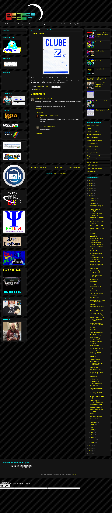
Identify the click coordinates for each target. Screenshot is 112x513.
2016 (90, 453)
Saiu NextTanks (94, 251)
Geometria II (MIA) (95, 261)
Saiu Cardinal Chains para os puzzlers (96, 349)
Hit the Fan (98, 60)
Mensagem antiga (75, 167)
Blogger (75, 474)
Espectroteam (33, 24)
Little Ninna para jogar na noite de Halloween (97, 206)
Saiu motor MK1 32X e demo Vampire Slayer (97, 314)
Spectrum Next (91, 150)
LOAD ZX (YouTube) (93, 131)
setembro (93, 422)
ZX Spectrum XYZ (92, 171)
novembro (94, 200)
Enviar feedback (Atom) (59, 173)
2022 (90, 190)
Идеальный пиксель (93, 137)
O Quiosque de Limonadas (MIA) (96, 382)
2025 (90, 183)
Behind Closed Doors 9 (97, 228)
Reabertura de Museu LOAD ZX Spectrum (96, 323)
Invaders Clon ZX (100, 69)
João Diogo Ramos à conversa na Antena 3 (97, 243)
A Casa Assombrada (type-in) (96, 275)
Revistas (63, 24)
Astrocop (92, 327)
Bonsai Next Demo (100, 51)
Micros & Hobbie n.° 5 (96, 268)
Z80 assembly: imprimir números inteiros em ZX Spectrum (96, 78)
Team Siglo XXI (74, 24)
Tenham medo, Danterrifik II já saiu (96, 401)
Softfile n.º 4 (93, 414)
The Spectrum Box (92, 143)
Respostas (40, 112)
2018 (90, 448)
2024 (90, 185)
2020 (90, 196)
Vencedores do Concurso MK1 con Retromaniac (96, 363)
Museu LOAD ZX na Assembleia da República (100, 84)
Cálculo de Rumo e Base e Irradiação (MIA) (97, 300)
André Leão (43, 115)
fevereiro (93, 440)
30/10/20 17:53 (52, 126)
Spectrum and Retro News (94, 140)
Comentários (8, 65)
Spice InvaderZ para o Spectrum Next (96, 271)
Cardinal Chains (95, 291)
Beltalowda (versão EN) (101, 101)
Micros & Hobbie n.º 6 (96, 226)
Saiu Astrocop (94, 385)
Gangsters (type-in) (95, 231)
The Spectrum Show (93, 153)
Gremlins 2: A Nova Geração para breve (96, 353)
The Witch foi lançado (96, 335)
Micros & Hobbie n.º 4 (96, 311)
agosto (93, 424)
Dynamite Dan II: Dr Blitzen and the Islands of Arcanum (101, 34)
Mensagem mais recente (39, 167)
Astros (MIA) (94, 281)
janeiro (93, 442)
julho (92, 427)
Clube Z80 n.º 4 (94, 379)
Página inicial (9, 24)
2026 (90, 180)
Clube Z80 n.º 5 (94, 330)
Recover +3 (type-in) (96, 416)
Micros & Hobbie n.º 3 (96, 367)
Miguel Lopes (39, 98)
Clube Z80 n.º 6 (94, 279)
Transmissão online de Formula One (96, 258)
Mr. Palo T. (93, 304)
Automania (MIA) (95, 359)
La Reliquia (93, 376)
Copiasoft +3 (94, 419)
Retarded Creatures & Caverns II (96, 239)
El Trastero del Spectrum (94, 159)
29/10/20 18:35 (48, 98)
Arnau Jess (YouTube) (93, 125)
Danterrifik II (93, 356)
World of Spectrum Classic (94, 168)
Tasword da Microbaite (96, 332)
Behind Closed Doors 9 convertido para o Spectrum (97, 319)
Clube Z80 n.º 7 (94, 233)
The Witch (93, 284)
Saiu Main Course (95, 370)
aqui (37, 80)
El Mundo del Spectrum (94, 134)
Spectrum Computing (93, 147)
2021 (90, 193)
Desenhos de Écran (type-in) (96, 342)
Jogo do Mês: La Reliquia (95, 210)
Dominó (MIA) (94, 236)
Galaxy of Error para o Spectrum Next (96, 265)
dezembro (94, 198)
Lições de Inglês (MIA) (96, 407)
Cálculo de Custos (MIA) (102, 110)
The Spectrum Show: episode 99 (96, 214)
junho (92, 429)
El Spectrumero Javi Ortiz (94, 156)
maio (92, 432)
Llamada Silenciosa (100, 42)
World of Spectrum (92, 165)
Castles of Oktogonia (96, 404)
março (93, 437)
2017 (90, 451)
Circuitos (97, 92)
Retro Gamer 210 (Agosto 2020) (95, 338)
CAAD (89, 128)
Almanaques (21, 24)
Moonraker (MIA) (95, 345)
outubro (93, 203)
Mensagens (8, 62)
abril (92, 435)
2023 (90, 188)
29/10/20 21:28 (54, 115)
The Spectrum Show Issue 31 (96, 393)
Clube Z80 (38, 89)
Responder (38, 108)
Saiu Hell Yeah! (94, 297)
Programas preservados (49, 24)
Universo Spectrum (92, 162)
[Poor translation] (7, 485)
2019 (90, 445)
